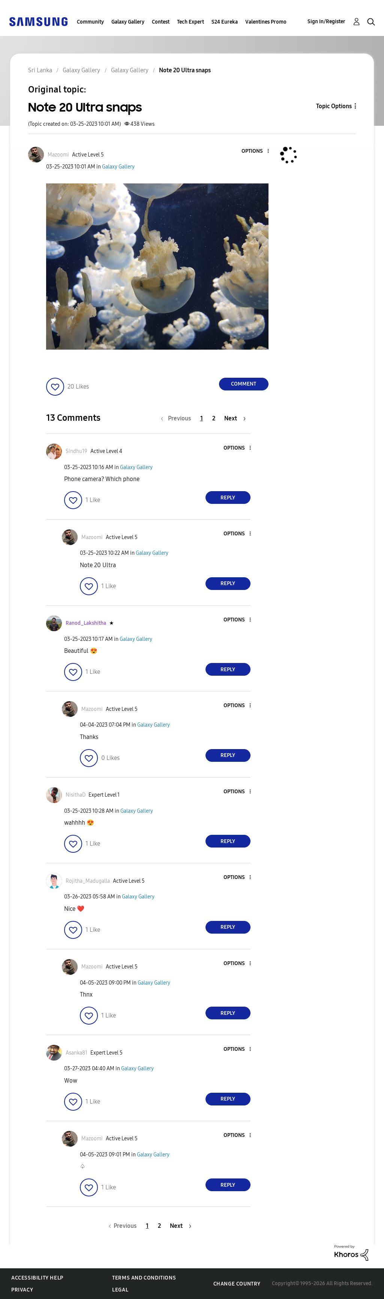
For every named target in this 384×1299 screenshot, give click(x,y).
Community (90, 22)
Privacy (22, 1290)
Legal (120, 1290)
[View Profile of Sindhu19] (76, 451)
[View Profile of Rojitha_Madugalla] (88, 881)
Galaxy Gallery (127, 22)
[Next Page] (234, 418)
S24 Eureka (225, 22)
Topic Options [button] (334, 106)
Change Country (237, 1284)
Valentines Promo (265, 22)
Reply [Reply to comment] (227, 498)
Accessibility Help (37, 1278)
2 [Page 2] (213, 418)
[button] (255, 151)
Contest (161, 22)
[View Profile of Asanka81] (76, 1053)
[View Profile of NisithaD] (76, 795)
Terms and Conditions (144, 1278)
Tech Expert (190, 22)
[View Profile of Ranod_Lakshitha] (86, 623)
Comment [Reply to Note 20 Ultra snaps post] (243, 384)
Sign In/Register (326, 21)
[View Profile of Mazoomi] (58, 155)
